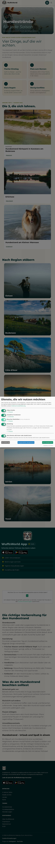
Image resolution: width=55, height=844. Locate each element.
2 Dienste (10, 416)
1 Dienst (10, 412)
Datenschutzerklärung (18, 406)
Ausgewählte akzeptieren (26, 442)
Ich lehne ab (5, 442)
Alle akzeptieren (48, 442)
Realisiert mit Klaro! (48, 445)
